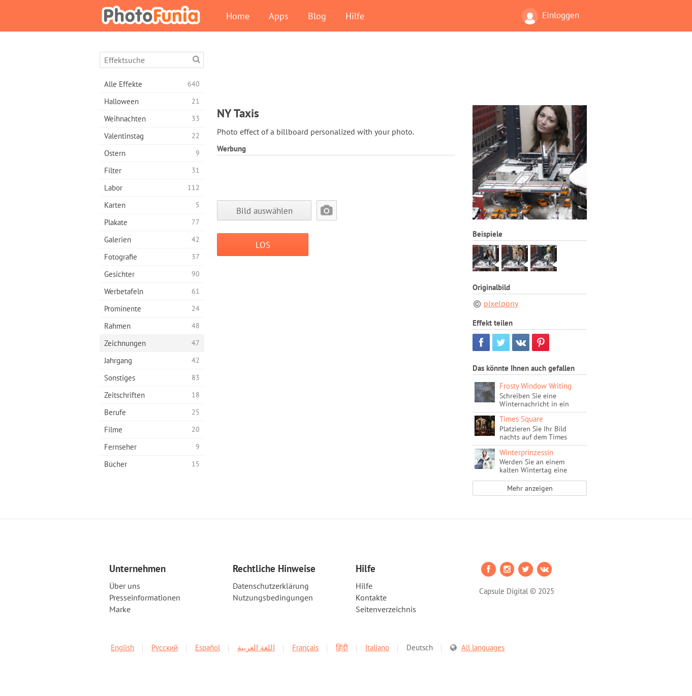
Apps (279, 16)
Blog (317, 16)
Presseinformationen (144, 597)
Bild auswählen (264, 210)
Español (207, 647)
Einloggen (550, 16)
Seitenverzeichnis (386, 609)
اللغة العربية (256, 647)
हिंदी (342, 647)
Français (305, 647)
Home (237, 16)
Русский (164, 647)
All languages (483, 647)
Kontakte (371, 597)
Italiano (377, 647)
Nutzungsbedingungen (273, 597)
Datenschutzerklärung (271, 586)
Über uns (124, 586)
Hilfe (354, 16)
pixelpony (501, 303)
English (122, 647)
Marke (120, 609)
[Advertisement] (402, 75)
